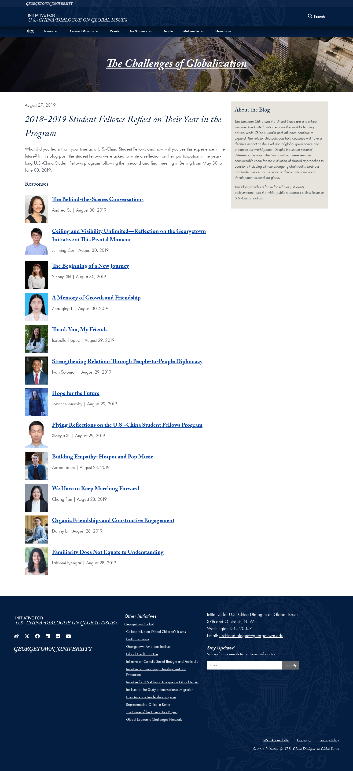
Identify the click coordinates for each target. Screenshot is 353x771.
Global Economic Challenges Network (154, 719)
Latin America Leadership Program (151, 697)
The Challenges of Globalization (176, 65)
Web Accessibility (276, 740)
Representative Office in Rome (148, 704)
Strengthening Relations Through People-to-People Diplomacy (127, 362)
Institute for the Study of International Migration (159, 689)
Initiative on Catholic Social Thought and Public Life (162, 661)
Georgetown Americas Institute (148, 646)
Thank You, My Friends (79, 330)
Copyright (304, 740)
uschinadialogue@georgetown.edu (251, 635)
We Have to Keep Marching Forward (95, 489)
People (168, 31)
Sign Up (290, 665)
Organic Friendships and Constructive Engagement (113, 521)
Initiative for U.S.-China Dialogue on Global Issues (162, 682)
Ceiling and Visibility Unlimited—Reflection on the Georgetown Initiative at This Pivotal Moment (129, 236)
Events (114, 31)
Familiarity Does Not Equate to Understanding (108, 553)
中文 (30, 31)
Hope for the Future (75, 394)
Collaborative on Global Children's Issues (156, 631)
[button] (51, 31)
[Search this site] (316, 17)
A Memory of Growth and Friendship (96, 298)
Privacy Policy (329, 740)
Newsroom (223, 31)
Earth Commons (137, 639)
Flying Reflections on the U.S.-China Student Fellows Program (127, 426)
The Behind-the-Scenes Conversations (97, 200)
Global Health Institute (142, 654)
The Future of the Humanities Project (151, 712)
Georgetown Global (139, 624)
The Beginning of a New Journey (90, 267)
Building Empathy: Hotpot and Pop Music (102, 457)
